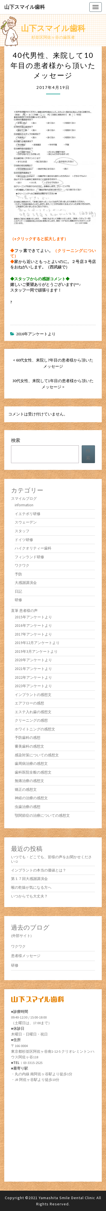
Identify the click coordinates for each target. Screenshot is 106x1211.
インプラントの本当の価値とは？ (38, 870)
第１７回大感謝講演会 (29, 878)
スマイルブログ (24, 498)
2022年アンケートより (33, 677)
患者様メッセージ (25, 956)
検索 (15, 440)
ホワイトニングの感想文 (35, 729)
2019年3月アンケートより (36, 651)
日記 (18, 591)
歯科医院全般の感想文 (33, 772)
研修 (18, 599)
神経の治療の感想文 (31, 798)
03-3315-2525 (32, 1063)
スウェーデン (26, 522)
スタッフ (22, 531)
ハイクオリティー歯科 (33, 548)
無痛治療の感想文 (29, 780)
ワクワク (22, 565)
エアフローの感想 (29, 703)
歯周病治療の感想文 (31, 763)
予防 (18, 574)
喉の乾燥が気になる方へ (31, 887)
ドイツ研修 (24, 539)
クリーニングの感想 (31, 720)
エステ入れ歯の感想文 (33, 711)
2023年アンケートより (33, 686)
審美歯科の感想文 (29, 746)
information (24, 505)
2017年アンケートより (33, 634)
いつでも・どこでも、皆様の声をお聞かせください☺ (51, 859)
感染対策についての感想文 (37, 755)
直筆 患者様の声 (24, 610)
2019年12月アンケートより (37, 642)
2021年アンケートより (33, 668)
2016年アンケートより (36, 333)
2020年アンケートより (33, 660)
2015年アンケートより (33, 617)
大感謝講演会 (26, 582)
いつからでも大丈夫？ (29, 896)
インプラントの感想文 (33, 694)
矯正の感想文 (26, 789)
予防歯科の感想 (27, 737)
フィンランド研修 (29, 557)
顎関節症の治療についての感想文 (42, 815)
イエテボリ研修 (27, 513)
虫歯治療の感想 (27, 806)
